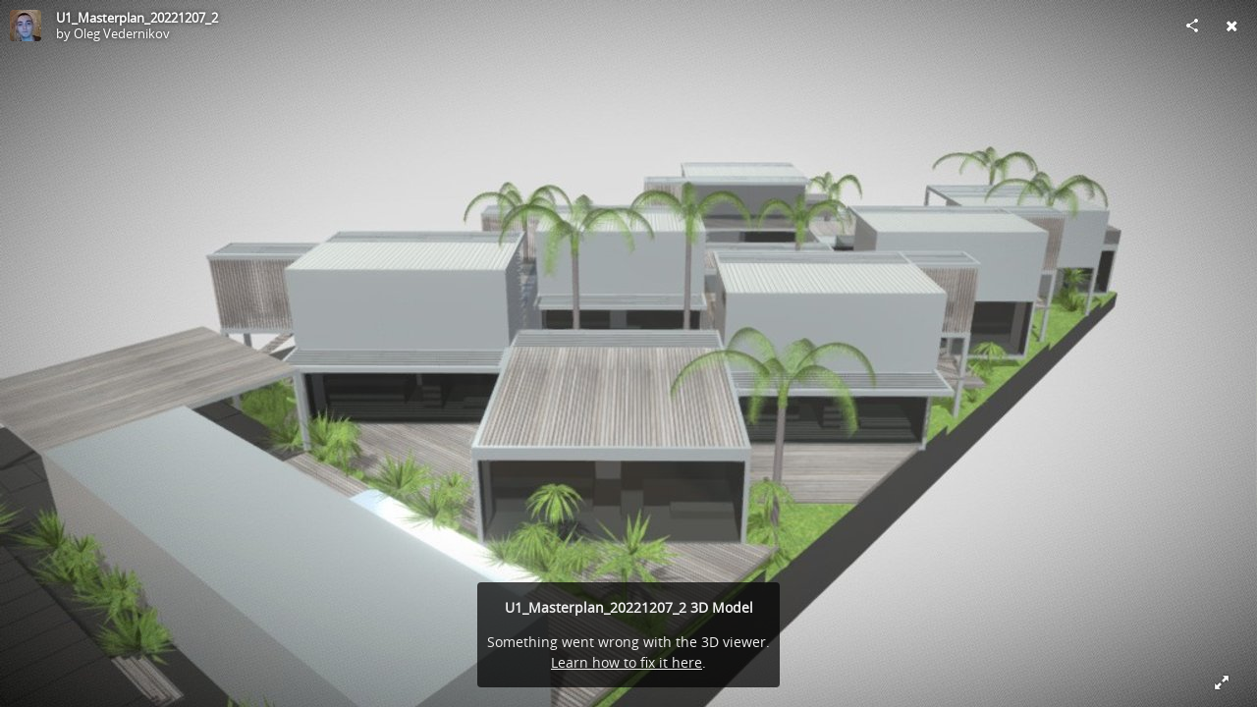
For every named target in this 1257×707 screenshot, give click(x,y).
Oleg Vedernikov (122, 33)
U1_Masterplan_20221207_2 (137, 18)
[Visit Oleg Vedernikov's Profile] (25, 25)
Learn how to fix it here (626, 662)
